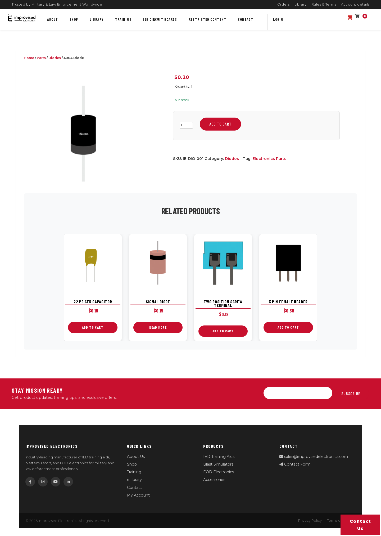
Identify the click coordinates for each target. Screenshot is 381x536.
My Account (138, 495)
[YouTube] (55, 481)
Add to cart (220, 124)
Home (29, 58)
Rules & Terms (323, 4)
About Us (136, 456)
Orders (283, 4)
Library (300, 4)
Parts (41, 58)
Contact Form (295, 464)
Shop (74, 19)
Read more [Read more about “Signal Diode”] (158, 327)
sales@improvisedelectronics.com (313, 456)
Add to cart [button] (92, 327)
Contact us (360, 525)
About (52, 19)
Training (123, 19)
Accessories (214, 479)
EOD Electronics (218, 472)
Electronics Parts (269, 158)
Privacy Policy (310, 520)
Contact (245, 19)
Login (278, 19)
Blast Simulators (218, 464)
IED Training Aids (218, 456)
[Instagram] (43, 481)
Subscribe (350, 393)
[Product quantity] (186, 125)
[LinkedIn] (68, 481)
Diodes (54, 58)
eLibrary (134, 479)
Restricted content (207, 19)
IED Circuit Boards (160, 19)
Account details (355, 4)
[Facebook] (30, 481)
